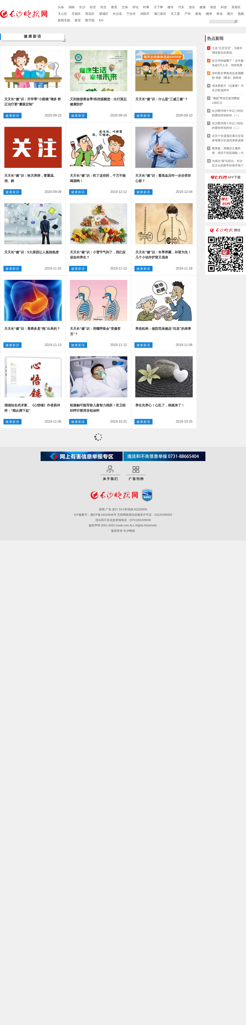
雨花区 (90, 13)
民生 (103, 7)
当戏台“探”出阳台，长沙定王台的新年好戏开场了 (228, 163)
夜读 (219, 13)
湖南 (71, 7)
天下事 (158, 7)
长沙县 (117, 13)
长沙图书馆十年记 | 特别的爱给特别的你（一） (227, 113)
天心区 (62, 13)
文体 (125, 7)
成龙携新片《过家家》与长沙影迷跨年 (228, 88)
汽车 (181, 7)
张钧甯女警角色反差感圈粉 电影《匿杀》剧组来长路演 (228, 75)
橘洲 (209, 13)
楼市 (170, 7)
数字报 (90, 20)
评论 (135, 7)
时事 (146, 7)
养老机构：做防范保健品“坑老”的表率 (163, 328)
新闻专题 (64, 20)
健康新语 (12, 115)
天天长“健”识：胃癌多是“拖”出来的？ (32, 328)
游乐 (192, 7)
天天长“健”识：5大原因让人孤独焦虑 (31, 252)
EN (101, 20)
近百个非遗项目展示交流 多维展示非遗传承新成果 (228, 138)
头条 (61, 7)
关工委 (175, 13)
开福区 (76, 13)
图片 (230, 13)
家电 (198, 13)
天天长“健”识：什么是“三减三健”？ (161, 99)
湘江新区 (160, 13)
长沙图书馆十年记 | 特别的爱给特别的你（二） (227, 125)
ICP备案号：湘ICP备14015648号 (95, 514)
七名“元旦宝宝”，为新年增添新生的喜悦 (227, 50)
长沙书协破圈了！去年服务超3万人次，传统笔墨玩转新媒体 (228, 63)
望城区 (103, 13)
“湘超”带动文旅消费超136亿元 (226, 100)
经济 (93, 7)
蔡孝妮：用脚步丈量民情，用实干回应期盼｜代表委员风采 (228, 151)
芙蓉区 (236, 7)
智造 (213, 7)
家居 (78, 20)
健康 (202, 7)
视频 (241, 13)
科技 (224, 7)
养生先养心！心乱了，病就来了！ (159, 405)
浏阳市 (144, 13)
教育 (114, 7)
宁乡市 (131, 13)
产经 (187, 13)
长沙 (82, 7)
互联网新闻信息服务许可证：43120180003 (144, 514)
